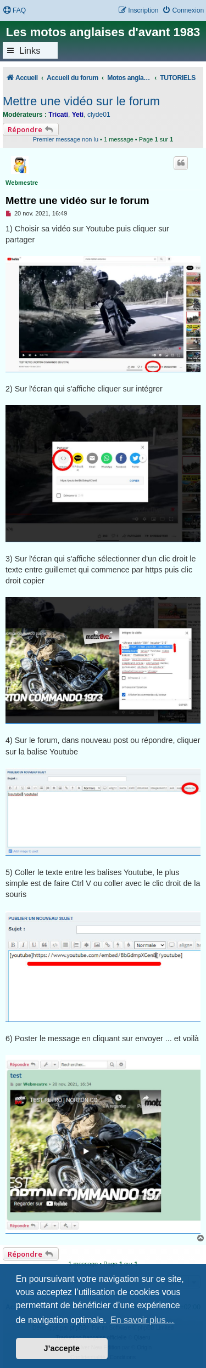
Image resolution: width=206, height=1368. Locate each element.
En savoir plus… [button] (142, 1320)
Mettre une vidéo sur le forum (81, 101)
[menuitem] (14, 10)
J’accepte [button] (62, 1348)
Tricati (58, 114)
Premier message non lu (65, 139)
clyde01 (98, 114)
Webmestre (21, 182)
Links (30, 50)
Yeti (78, 114)
